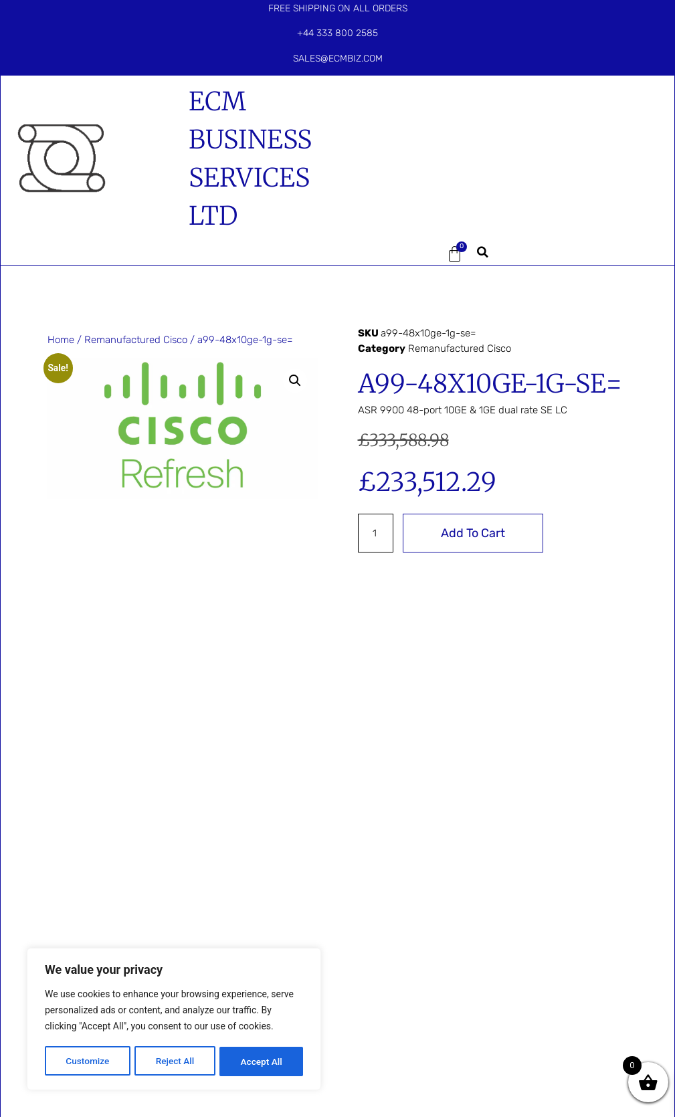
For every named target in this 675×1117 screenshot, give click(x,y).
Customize (87, 1061)
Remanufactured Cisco (135, 340)
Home (60, 340)
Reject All (175, 1061)
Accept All (261, 1061)
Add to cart (474, 533)
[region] (174, 1020)
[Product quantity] (376, 533)
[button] (390, 254)
